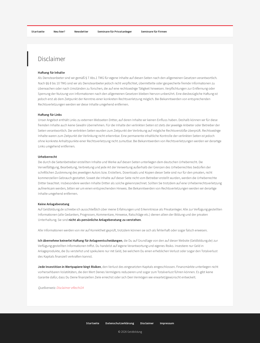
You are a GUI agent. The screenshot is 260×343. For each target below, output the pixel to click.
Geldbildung (130, 12)
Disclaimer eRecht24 (70, 288)
